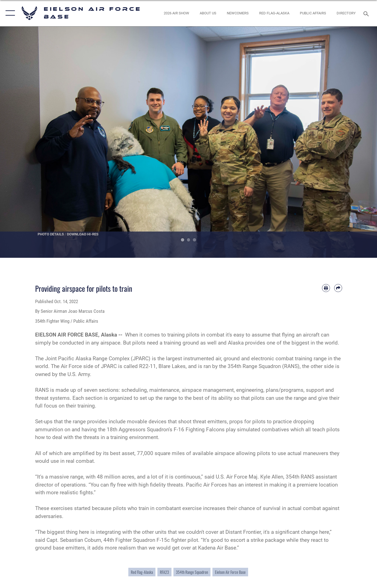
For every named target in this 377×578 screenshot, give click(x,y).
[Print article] (326, 288)
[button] (9, 13)
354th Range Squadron (192, 572)
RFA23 (164, 572)
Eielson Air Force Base (230, 572)
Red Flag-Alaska (142, 572)
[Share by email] (338, 288)
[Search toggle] (367, 13)
